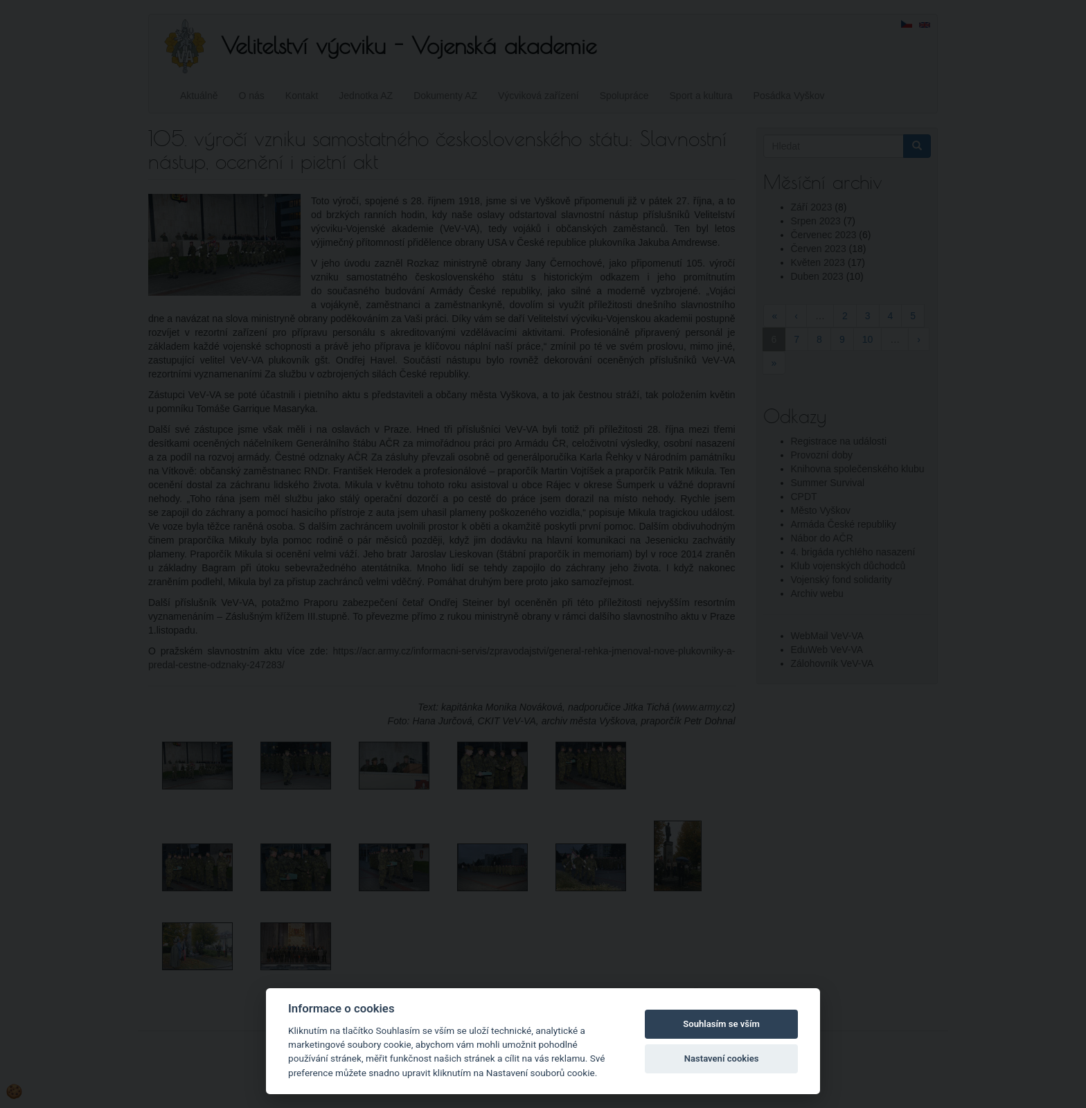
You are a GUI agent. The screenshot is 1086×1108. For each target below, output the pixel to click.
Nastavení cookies (721, 1058)
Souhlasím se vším (721, 1024)
